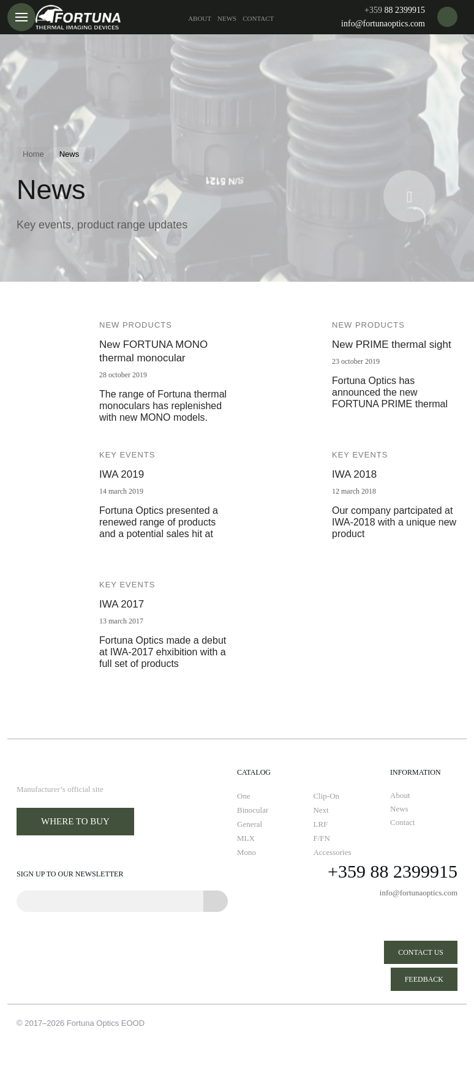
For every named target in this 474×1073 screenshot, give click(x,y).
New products (135, 324)
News (226, 18)
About (199, 18)
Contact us (420, 952)
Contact (258, 18)
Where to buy (75, 821)
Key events (127, 454)
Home (33, 154)
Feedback (424, 979)
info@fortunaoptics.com (383, 23)
